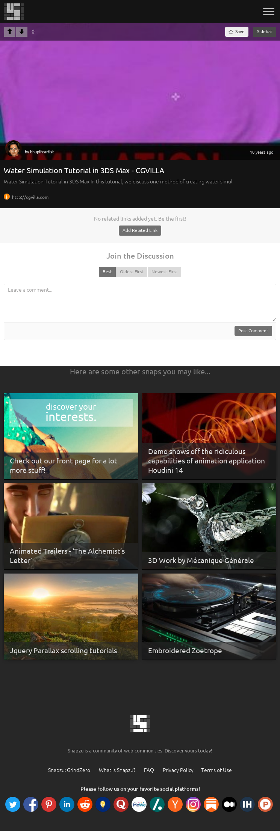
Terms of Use (216, 770)
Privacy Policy (178, 770)
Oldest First (132, 271)
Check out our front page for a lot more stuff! (63, 465)
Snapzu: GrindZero (69, 770)
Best (107, 271)
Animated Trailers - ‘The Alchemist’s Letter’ (67, 556)
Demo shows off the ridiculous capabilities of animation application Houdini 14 (206, 460)
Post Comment (253, 330)
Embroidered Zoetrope (185, 650)
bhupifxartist (42, 152)
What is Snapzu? (117, 770)
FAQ (149, 770)
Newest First (164, 271)
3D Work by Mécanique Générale (201, 560)
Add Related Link (140, 230)
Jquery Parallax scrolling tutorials (63, 650)
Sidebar (264, 31)
